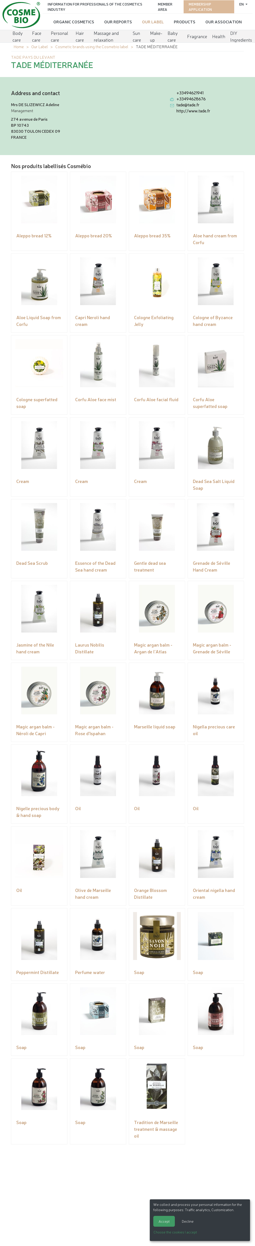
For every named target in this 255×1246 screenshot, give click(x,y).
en (241, 4)
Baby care (173, 35)
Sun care (137, 35)
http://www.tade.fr (193, 110)
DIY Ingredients (241, 35)
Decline (188, 1221)
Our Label (153, 21)
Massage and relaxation (106, 35)
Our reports (118, 21)
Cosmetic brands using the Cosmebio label (91, 46)
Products (184, 21)
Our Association (223, 21)
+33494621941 (189, 92)
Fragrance (197, 36)
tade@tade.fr (187, 104)
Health (218, 36)
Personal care (59, 35)
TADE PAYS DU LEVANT (33, 57)
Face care (36, 35)
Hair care (80, 35)
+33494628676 (191, 98)
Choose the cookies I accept (175, 1232)
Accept (164, 1221)
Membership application (200, 6)
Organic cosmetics (73, 21)
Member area (165, 6)
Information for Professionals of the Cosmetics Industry (95, 6)
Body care (18, 35)
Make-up (156, 35)
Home (19, 46)
